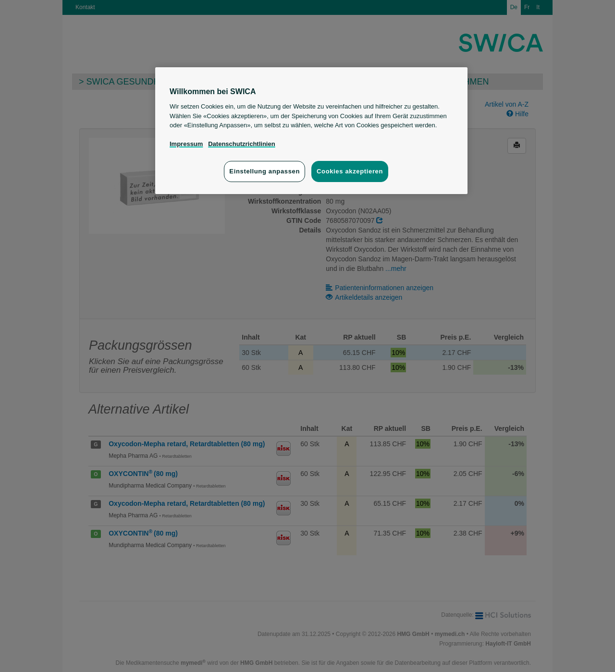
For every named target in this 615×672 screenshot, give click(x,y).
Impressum (186, 143)
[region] (311, 130)
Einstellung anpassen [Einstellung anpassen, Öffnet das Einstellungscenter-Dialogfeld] (264, 171)
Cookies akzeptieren (350, 171)
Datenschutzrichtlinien (241, 143)
